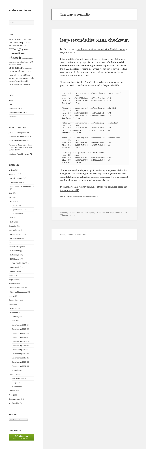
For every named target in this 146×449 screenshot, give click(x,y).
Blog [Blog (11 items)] (25, 39)
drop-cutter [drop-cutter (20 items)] (24, 42)
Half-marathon (18, 378)
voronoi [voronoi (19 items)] (12, 84)
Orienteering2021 (19, 366)
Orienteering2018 (19, 354)
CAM (10, 104)
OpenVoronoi (17, 209)
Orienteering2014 (19, 337)
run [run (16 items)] (16, 78)
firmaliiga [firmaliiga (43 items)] (15, 49)
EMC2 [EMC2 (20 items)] (11, 45)
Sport (11, 304)
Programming (14, 279)
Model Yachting (15, 246)
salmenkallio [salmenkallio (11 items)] (23, 78)
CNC (10, 197)
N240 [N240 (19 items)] (31, 62)
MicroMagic (15, 267)
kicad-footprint (16, 234)
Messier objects (16, 178)
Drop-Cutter (16, 205)
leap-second (104, 212)
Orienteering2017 (19, 349)
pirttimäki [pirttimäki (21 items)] (22, 75)
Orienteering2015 (19, 341)
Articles (12, 170)
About (11, 100)
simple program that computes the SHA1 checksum (101, 49)
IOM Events (14, 259)
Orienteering (15, 312)
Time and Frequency (18, 292)
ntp (125, 212)
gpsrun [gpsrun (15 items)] (27, 49)
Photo (11, 275)
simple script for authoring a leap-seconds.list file (103, 170)
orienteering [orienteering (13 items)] (27, 68)
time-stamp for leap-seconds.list (83, 196)
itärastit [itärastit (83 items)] (15, 57)
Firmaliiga (16, 317)
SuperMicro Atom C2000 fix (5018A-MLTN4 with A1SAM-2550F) (20, 147)
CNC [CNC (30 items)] (11, 42)
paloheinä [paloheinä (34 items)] (15, 71)
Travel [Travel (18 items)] (18, 81)
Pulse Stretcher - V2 (24, 137)
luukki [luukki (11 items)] (11, 62)
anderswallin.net (21, 10)
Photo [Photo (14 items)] (23, 72)
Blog (10, 193)
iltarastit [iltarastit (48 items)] (14, 53)
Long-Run (16, 382)
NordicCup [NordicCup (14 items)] (12, 65)
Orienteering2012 (19, 329)
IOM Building (15, 251)
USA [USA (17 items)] (23, 81)
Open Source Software (18, 112)
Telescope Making (17, 182)
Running (13, 374)
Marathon (16, 387)
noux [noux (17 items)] (19, 64)
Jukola (14, 321)
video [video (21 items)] (27, 81)
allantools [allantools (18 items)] (19, 39)
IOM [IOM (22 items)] (23, 53)
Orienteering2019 (19, 358)
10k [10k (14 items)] (10, 39)
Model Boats (13, 116)
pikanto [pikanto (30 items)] (13, 75)
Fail (10, 242)
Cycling (13, 308)
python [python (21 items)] (12, 78)
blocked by (21, 437)
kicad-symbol (15, 238)
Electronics (13, 230)
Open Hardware (15, 108)
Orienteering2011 (19, 325)
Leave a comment (69, 215)
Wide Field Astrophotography (22, 186)
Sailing (11, 296)
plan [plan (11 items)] (28, 75)
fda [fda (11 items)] (26, 46)
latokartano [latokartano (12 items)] (29, 58)
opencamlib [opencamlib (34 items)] (16, 67)
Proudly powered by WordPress (73, 234)
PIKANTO (14, 271)
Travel (11, 395)
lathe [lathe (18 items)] (24, 58)
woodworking (14, 403)
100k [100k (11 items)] (13, 39)
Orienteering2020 (19, 362)
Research (12, 284)
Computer (13, 226)
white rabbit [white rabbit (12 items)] (26, 84)
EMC (12, 218)
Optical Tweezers (17, 288)
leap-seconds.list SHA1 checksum (94, 40)
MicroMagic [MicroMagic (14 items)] (24, 62)
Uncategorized (14, 399)
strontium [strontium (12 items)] (12, 81)
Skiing (12, 391)
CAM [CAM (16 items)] (29, 39)
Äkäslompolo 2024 (21, 132)
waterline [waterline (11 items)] (19, 84)
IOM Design (14, 255)
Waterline (16, 213)
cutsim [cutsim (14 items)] (16, 43)
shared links (13, 300)
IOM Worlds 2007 (19, 263)
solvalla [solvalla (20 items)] (30, 78)
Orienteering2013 (19, 333)
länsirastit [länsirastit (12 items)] (16, 62)
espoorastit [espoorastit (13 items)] (18, 46)
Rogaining (16, 370)
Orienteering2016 (19, 345)
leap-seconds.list (116, 212)
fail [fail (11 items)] (23, 46)
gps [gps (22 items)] (23, 49)
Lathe (12, 222)
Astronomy (13, 174)
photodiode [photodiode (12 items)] (29, 72)
